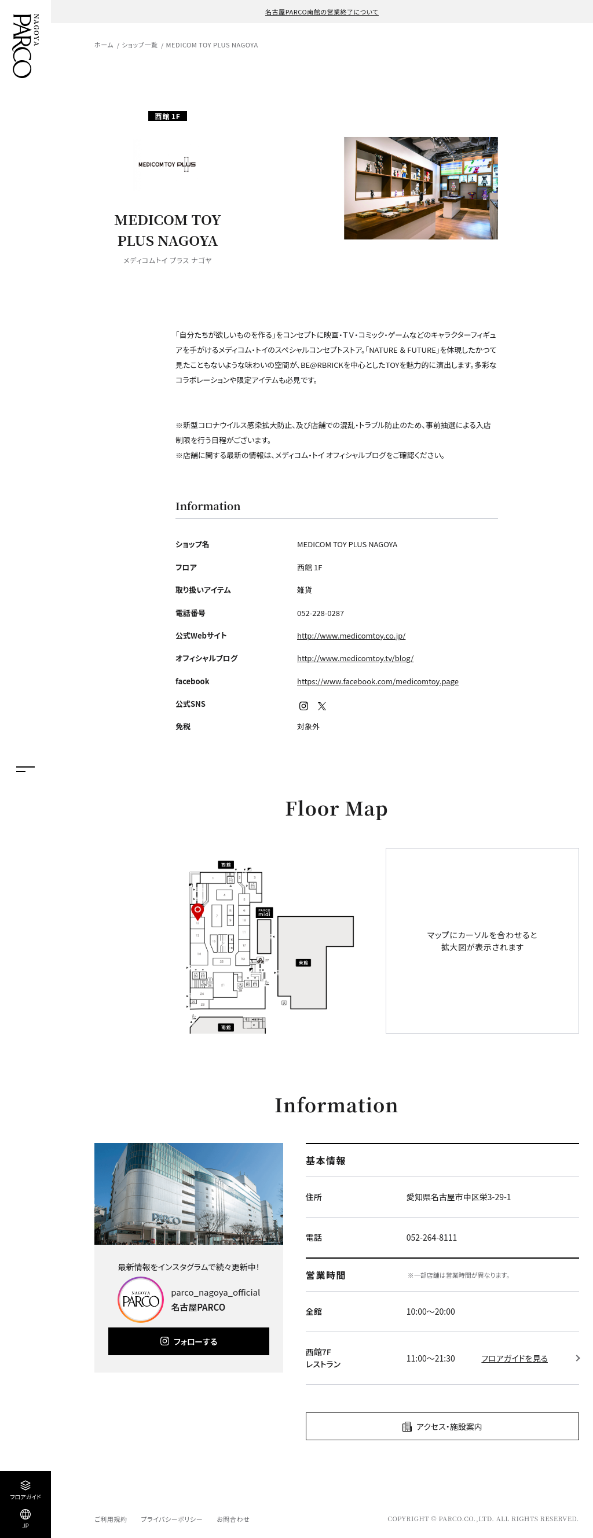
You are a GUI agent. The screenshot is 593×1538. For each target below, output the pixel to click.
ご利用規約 (110, 1519)
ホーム (104, 44)
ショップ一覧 (140, 44)
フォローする (195, 1341)
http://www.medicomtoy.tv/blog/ (355, 657)
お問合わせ (233, 1519)
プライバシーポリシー (172, 1519)
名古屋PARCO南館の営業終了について (322, 11)
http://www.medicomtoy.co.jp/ (351, 635)
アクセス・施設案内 (449, 1426)
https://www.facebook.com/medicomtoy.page (378, 681)
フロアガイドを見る (514, 1358)
